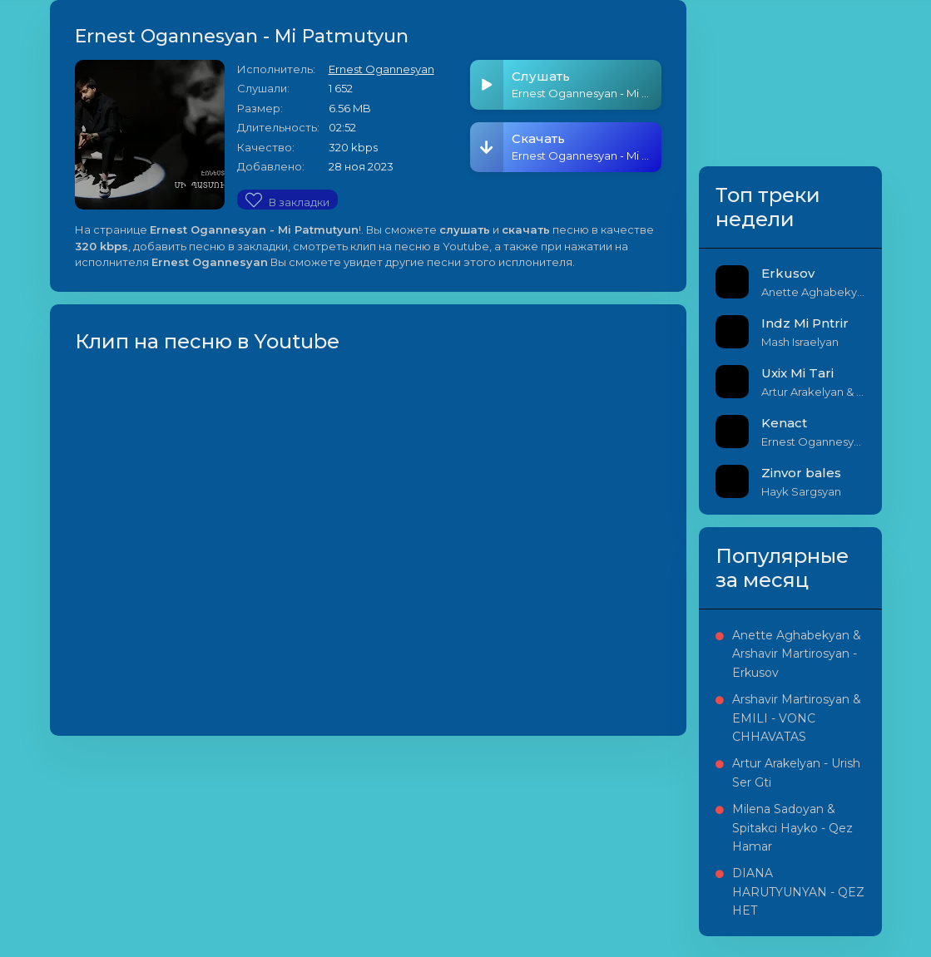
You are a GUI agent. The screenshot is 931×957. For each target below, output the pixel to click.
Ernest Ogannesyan (381, 69)
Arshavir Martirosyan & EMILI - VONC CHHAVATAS (796, 718)
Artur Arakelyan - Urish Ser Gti (796, 772)
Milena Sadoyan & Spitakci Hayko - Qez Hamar (792, 828)
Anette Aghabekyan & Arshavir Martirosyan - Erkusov (796, 654)
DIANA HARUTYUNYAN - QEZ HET (798, 892)
